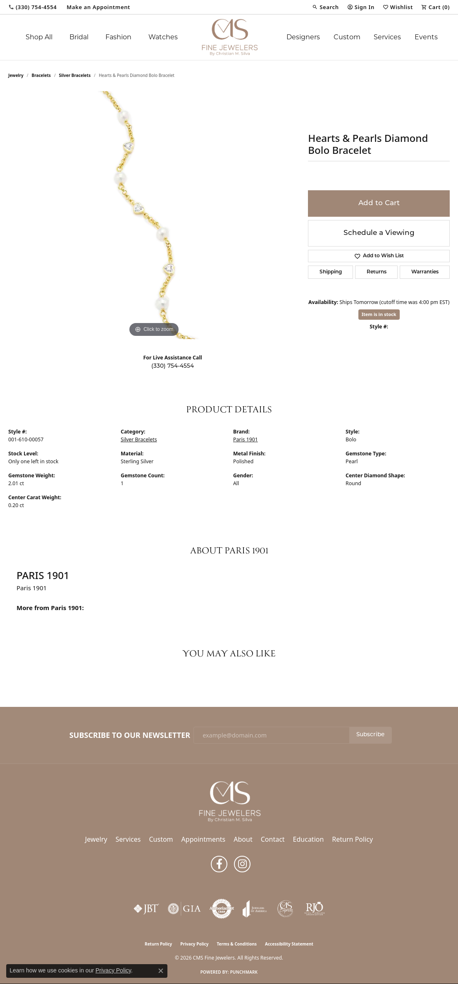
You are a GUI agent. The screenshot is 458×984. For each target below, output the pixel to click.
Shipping (331, 272)
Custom (347, 37)
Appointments (203, 839)
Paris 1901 (245, 439)
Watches (163, 37)
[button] (325, 7)
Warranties (425, 272)
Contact (273, 839)
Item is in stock (379, 314)
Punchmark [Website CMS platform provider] (244, 972)
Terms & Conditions (237, 944)
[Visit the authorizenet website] (222, 908)
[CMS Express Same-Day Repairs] (285, 908)
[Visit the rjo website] (314, 908)
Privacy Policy (194, 944)
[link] (32, 7)
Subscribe (370, 734)
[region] (154, 215)
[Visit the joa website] (255, 908)
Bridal (78, 37)
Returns (376, 272)
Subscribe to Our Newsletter (129, 735)
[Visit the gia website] (184, 908)
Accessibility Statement (289, 944)
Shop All (39, 37)
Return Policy (352, 839)
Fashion (118, 37)
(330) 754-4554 (172, 366)
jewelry (16, 75)
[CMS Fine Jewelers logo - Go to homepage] (229, 37)
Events (426, 37)
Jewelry (96, 839)
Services (387, 37)
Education (308, 839)
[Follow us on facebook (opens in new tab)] (219, 864)
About (243, 839)
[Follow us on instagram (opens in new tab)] (242, 864)
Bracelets (41, 75)
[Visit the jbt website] (146, 908)
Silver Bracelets (75, 75)
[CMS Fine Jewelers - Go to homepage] (229, 801)
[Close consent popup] (160, 970)
